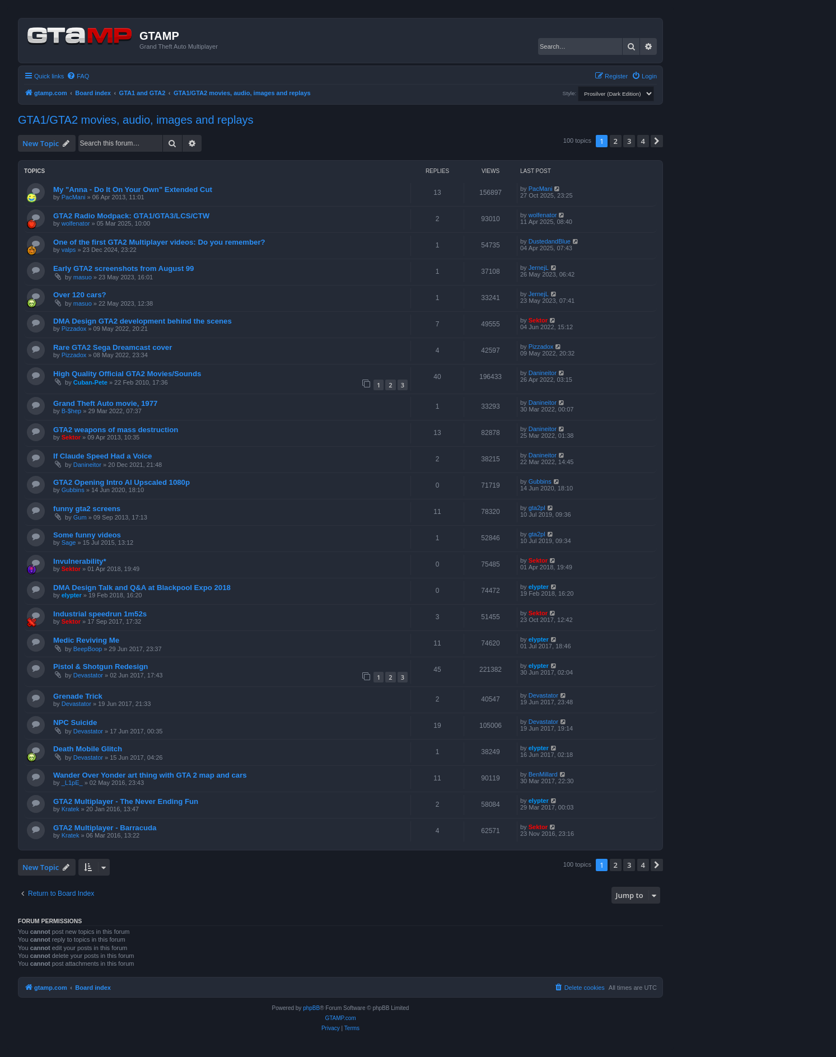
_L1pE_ (72, 782)
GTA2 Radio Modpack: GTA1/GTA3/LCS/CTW (131, 216)
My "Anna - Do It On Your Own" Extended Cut (132, 189)
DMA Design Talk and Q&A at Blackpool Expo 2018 (142, 587)
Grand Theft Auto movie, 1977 (105, 403)
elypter (72, 595)
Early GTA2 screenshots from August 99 (123, 268)
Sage (69, 542)
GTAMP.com (340, 1018)
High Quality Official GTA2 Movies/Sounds (127, 374)
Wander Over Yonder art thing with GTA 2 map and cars (150, 775)
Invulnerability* (79, 561)
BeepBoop (87, 649)
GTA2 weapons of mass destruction (115, 429)
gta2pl (537, 507)
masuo (82, 277)
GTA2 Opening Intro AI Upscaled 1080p (121, 482)
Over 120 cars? (79, 295)
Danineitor (543, 373)
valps (69, 249)
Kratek (71, 809)
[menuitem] (78, 76)
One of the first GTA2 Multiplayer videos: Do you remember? (159, 242)
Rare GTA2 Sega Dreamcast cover (112, 347)
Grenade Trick (77, 696)
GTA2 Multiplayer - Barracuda (104, 828)
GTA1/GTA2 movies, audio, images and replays (136, 120)
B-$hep (71, 411)
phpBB (311, 1008)
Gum (80, 517)
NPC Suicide (75, 722)
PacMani (74, 197)
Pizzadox (74, 328)
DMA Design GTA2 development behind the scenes (142, 321)
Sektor (538, 320)
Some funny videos (87, 535)
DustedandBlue (550, 241)
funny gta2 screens (86, 508)
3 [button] (629, 141)
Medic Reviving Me (86, 640)
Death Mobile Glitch (87, 749)
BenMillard (543, 774)
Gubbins (73, 490)
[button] (657, 141)
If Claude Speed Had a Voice (102, 456)
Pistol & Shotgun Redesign (100, 666)
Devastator (88, 675)
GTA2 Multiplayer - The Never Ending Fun (125, 801)
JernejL (539, 267)
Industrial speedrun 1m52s (100, 614)
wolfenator (76, 223)
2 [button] (616, 141)
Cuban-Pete (90, 382)
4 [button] (643, 141)
